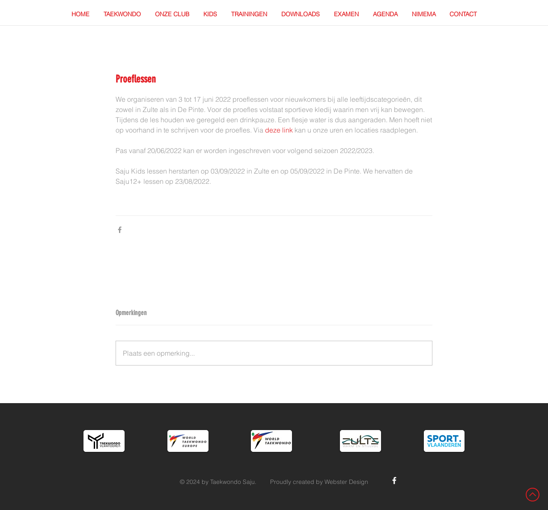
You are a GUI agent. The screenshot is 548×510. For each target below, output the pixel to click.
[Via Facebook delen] (120, 230)
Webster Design (346, 482)
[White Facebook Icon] (394, 480)
